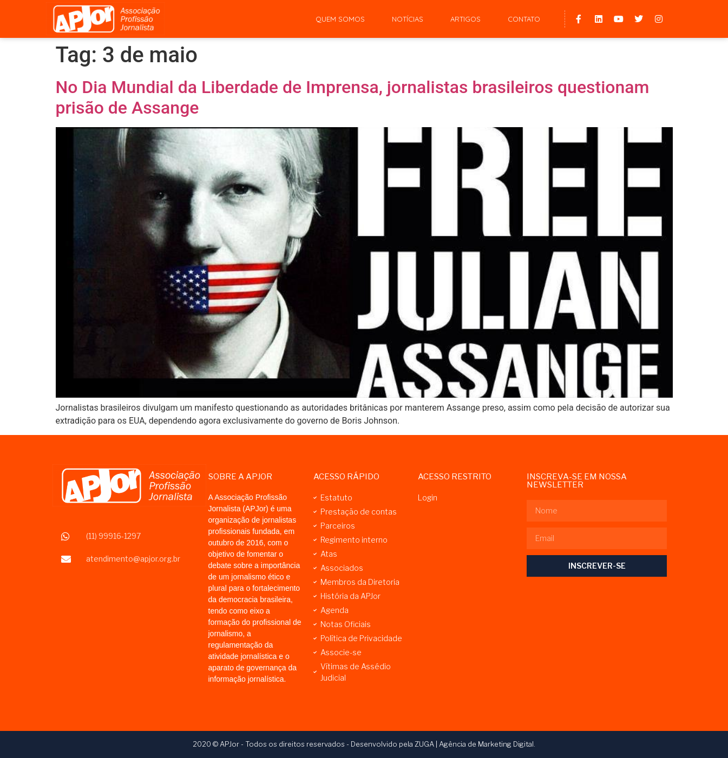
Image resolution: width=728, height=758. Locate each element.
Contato (524, 19)
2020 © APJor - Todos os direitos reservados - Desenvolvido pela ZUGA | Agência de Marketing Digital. (364, 744)
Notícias (407, 19)
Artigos (465, 19)
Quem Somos (340, 19)
